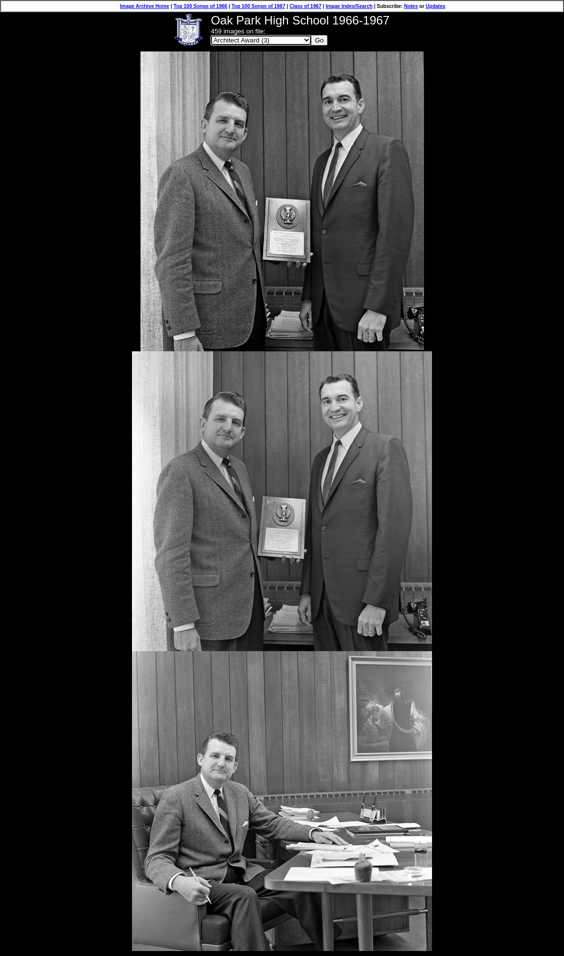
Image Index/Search (349, 6)
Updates (435, 6)
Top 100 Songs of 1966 (201, 6)
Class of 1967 (306, 6)
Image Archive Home (145, 6)
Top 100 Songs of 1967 (259, 6)
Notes (411, 6)
